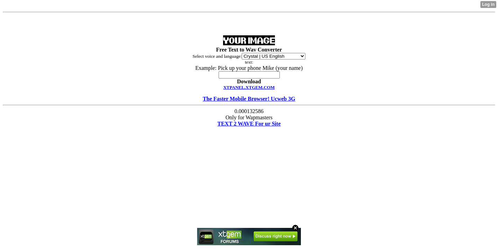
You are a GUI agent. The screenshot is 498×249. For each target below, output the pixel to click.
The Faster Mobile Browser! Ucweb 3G (249, 99)
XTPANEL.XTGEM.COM (249, 87)
